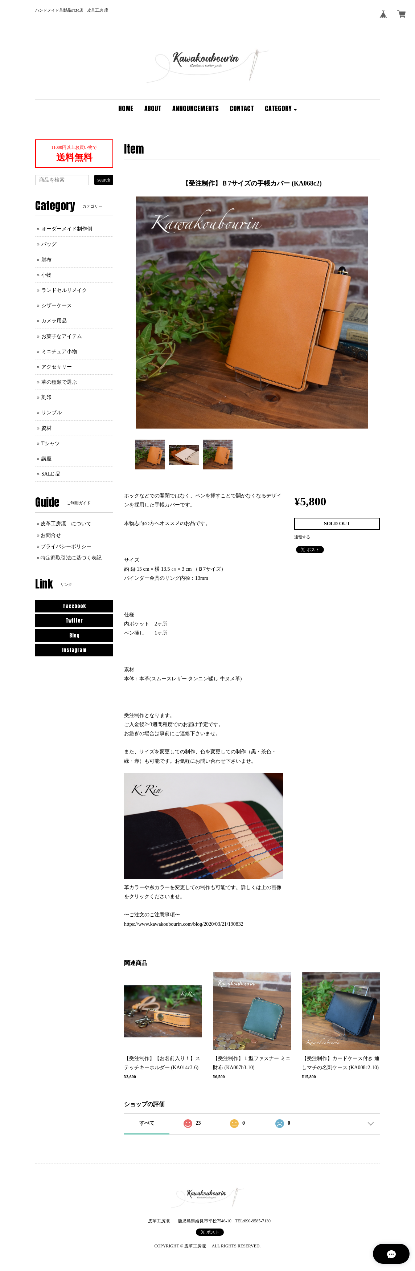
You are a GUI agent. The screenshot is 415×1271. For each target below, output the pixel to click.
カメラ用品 (54, 320)
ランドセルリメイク (64, 290)
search (103, 180)
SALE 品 (51, 474)
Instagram (74, 650)
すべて (147, 1123)
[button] (280, 109)
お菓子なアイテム (61, 336)
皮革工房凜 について (66, 523)
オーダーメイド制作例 (66, 229)
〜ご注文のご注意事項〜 (152, 914)
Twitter (74, 620)
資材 (46, 428)
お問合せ (51, 535)
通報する (302, 537)
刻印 (46, 397)
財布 (46, 259)
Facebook (74, 606)
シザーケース (56, 305)
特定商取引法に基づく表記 (71, 558)
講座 (46, 458)
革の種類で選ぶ (59, 382)
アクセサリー (56, 367)
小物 (46, 275)
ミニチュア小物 (59, 351)
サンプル (51, 412)
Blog (74, 635)
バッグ (49, 244)
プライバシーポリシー (66, 546)
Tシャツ (50, 443)
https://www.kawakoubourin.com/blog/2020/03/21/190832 (183, 924)
